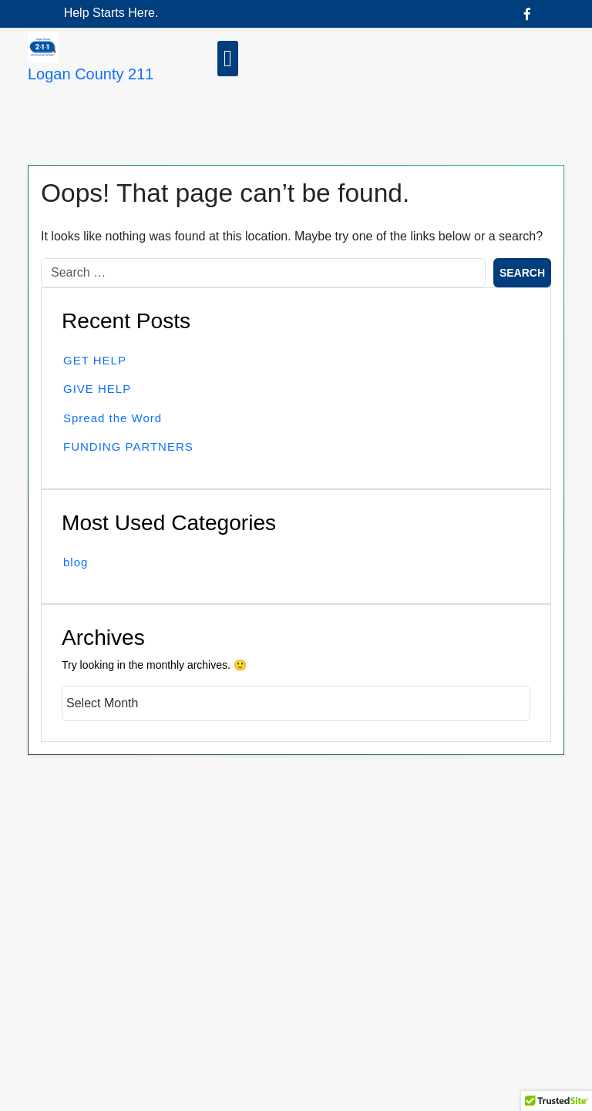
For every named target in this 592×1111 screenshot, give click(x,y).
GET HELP (94, 360)
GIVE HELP (97, 388)
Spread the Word (112, 418)
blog (75, 562)
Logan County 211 (90, 73)
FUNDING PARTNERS (128, 446)
